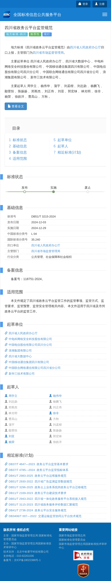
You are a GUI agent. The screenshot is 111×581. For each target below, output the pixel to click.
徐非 (54, 413)
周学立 (11, 395)
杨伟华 (55, 395)
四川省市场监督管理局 (48, 52)
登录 (83, 4)
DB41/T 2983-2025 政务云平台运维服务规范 (35, 475)
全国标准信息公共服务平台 (32, 14)
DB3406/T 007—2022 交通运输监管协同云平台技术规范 (43, 516)
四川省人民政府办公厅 (85, 47)
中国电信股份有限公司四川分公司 (28, 344)
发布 (25, 187)
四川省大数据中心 (18, 356)
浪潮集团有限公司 (18, 350)
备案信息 (20, 152)
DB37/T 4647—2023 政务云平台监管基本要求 (36, 464)
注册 (100, 4)
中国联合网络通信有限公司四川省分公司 (33, 368)
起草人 (62, 146)
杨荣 (9, 442)
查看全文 (16, 106)
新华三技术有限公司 (20, 373)
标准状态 (20, 140)
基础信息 (20, 146)
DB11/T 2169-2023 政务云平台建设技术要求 (35, 493)
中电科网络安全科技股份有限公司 (28, 339)
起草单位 (64, 140)
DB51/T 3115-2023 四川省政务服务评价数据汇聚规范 (41, 504)
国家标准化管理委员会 (72, 539)
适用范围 (20, 158)
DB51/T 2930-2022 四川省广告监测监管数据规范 (38, 481)
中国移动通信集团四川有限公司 (27, 362)
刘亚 (9, 436)
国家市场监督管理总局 (72, 535)
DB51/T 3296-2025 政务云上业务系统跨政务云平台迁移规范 (46, 487)
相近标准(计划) (69, 152)
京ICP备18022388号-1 (27, 560)
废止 (88, 187)
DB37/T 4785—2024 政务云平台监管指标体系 (36, 470)
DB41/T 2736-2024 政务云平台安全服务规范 (35, 510)
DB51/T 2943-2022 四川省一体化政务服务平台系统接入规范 (46, 498)
